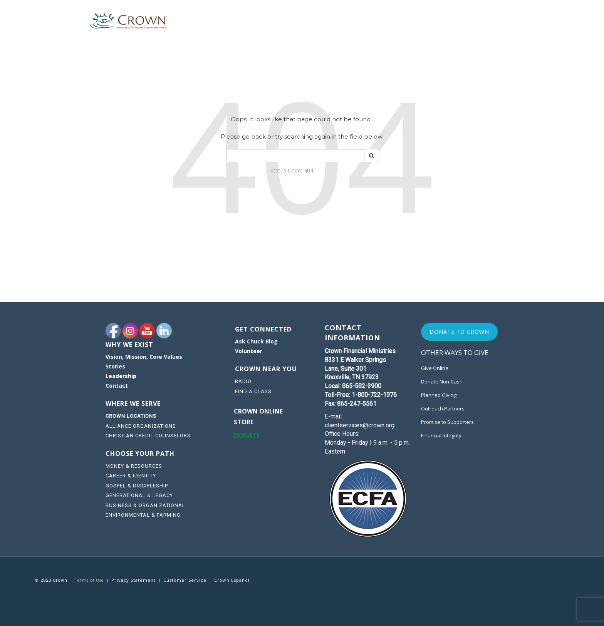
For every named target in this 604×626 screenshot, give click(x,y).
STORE (243, 422)
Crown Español (232, 580)
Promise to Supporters (447, 421)
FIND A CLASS (253, 391)
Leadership (121, 376)
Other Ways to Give (454, 352)
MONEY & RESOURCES (134, 466)
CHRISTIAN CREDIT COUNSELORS (148, 436)
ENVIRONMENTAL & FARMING (143, 515)
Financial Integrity (441, 435)
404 (308, 170)
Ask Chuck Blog (256, 341)
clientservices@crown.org (359, 425)
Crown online (258, 411)
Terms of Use (89, 580)
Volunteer (248, 351)
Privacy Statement (133, 580)
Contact (117, 385)
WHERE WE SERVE (134, 403)
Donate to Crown (459, 331)
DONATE (247, 435)
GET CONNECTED (263, 329)
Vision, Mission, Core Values (144, 356)
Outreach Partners (443, 408)
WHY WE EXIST (129, 344)
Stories (115, 366)
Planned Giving (438, 395)
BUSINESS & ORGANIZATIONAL (145, 505)
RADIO (243, 381)
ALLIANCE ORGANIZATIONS (141, 426)
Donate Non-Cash (442, 381)
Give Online (434, 368)
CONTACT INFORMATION (352, 332)
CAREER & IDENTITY (131, 476)
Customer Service (184, 580)
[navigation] (163, 372)
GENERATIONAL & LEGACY (139, 495)
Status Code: (286, 170)
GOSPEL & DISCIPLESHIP (137, 486)
